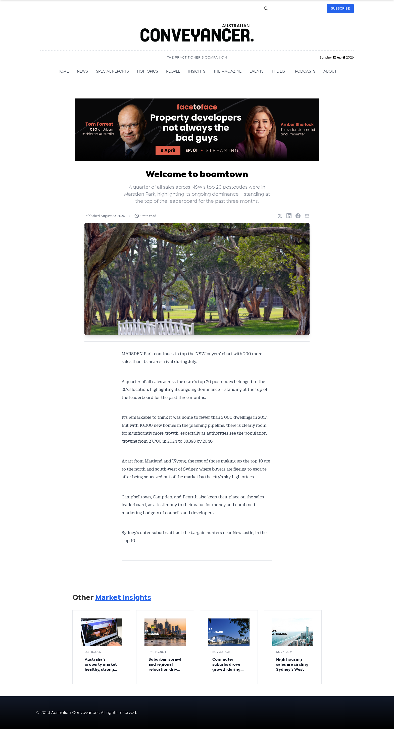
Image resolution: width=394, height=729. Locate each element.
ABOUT (329, 71)
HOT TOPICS (147, 71)
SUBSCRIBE (340, 8)
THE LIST (279, 71)
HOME (63, 71)
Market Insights (123, 597)
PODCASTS (305, 71)
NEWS (82, 71)
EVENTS (257, 71)
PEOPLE (173, 71)
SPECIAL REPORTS (112, 71)
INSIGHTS (196, 71)
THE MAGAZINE (227, 71)
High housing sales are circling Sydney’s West (292, 664)
